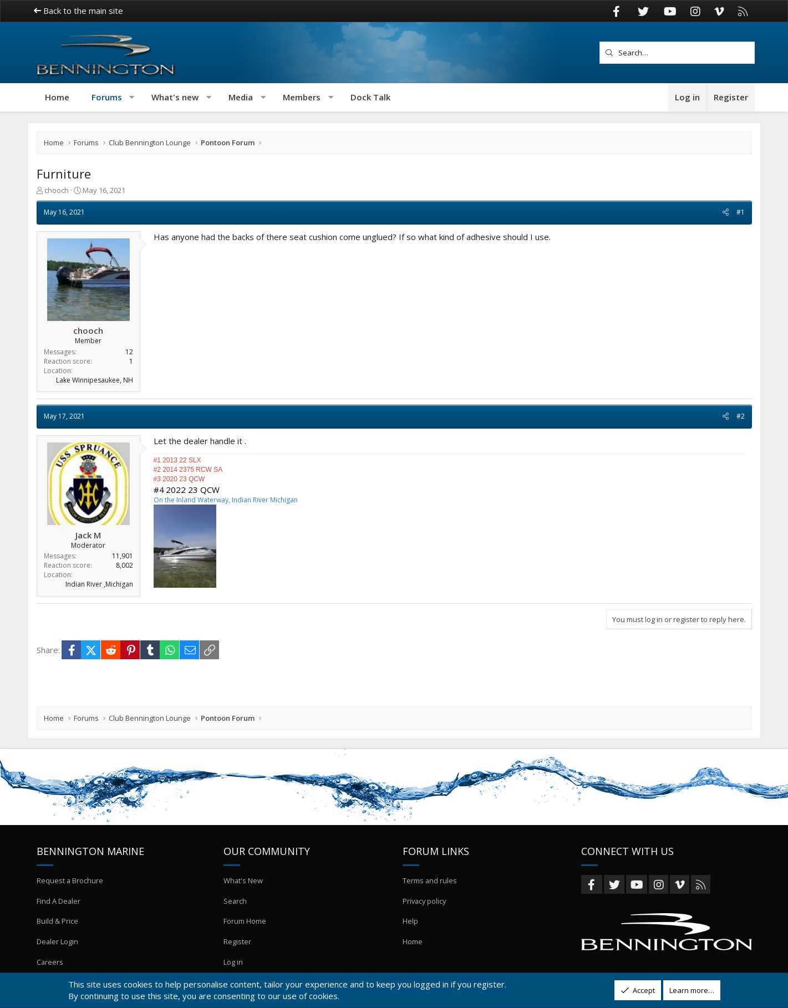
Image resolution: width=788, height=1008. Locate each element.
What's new (175, 97)
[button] (131, 97)
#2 (740, 416)
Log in (233, 962)
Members (302, 97)
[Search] (677, 53)
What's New (243, 882)
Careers (50, 962)
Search (235, 902)
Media (240, 97)
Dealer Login (58, 942)
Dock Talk (370, 97)
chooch (56, 190)
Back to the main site (78, 10)
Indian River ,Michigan (99, 584)
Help (410, 922)
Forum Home (244, 922)
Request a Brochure (70, 882)
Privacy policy (425, 902)
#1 (740, 212)
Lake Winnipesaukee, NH (94, 380)
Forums (106, 97)
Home (57, 97)
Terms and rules (430, 882)
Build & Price (57, 922)
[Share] (726, 212)
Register (237, 942)
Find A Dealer (59, 902)
